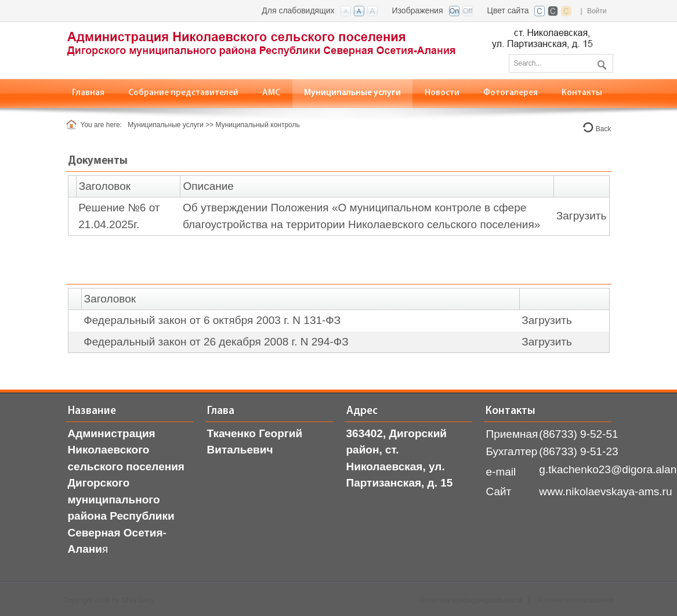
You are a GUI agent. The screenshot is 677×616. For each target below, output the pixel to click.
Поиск (600, 63)
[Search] (561, 63)
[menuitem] (184, 93)
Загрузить (581, 216)
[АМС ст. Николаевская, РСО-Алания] (330, 50)
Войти (597, 11)
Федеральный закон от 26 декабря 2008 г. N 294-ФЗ (216, 342)
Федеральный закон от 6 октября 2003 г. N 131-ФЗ (212, 320)
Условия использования (575, 600)
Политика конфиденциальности (470, 600)
